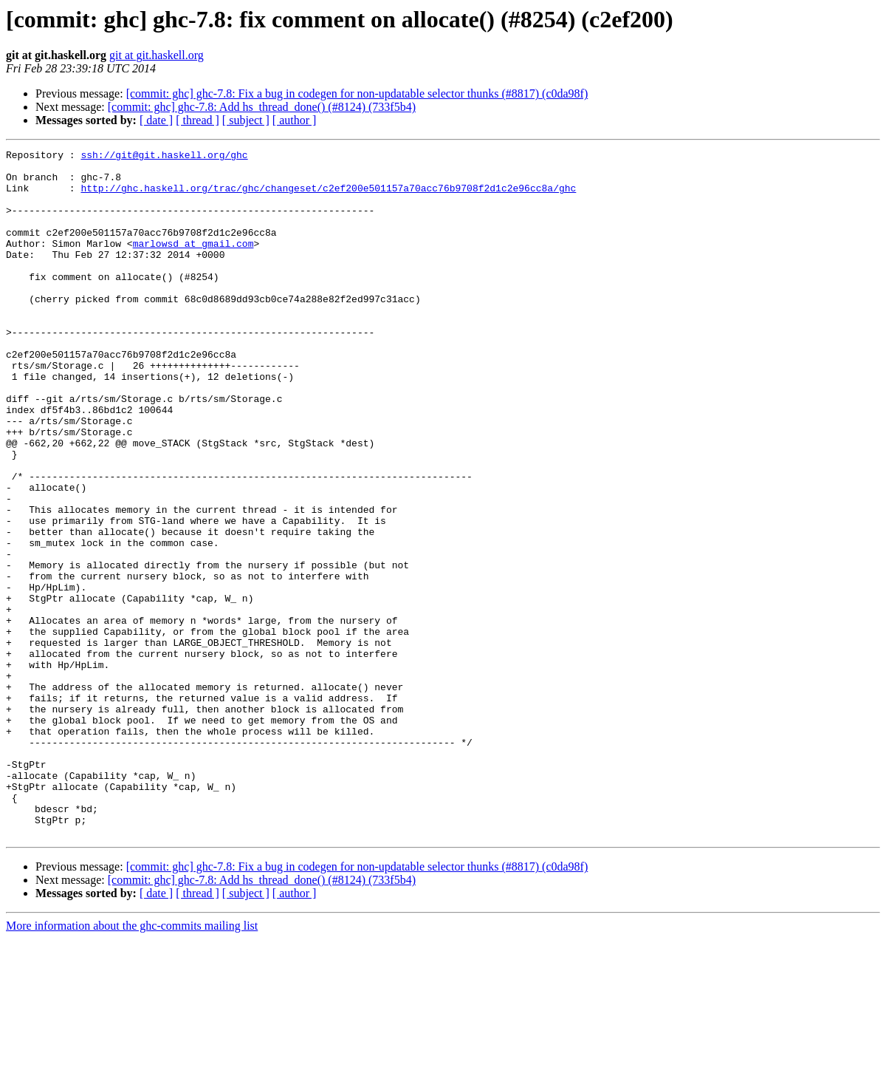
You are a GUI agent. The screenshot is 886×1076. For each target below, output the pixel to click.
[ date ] (156, 120)
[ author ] (294, 120)
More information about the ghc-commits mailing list (132, 1063)
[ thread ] (197, 120)
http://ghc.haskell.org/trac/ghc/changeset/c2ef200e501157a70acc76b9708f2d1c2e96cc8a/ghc (328, 196)
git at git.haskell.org (156, 55)
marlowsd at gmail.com (193, 263)
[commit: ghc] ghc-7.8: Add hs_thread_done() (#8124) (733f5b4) (262, 107)
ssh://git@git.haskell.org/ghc (163, 156)
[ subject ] (245, 120)
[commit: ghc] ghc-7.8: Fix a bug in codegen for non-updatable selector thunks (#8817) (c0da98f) (357, 93)
